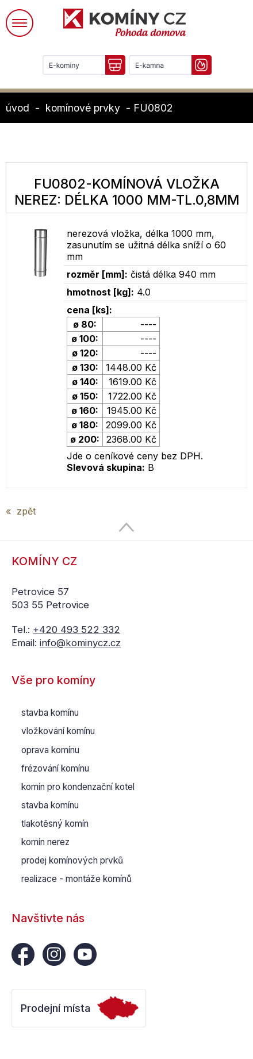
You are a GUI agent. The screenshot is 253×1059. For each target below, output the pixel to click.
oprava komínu (50, 750)
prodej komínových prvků (72, 860)
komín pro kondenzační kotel (78, 786)
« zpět (21, 511)
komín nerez (45, 842)
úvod (17, 108)
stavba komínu (50, 712)
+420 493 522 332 (76, 629)
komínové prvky (82, 108)
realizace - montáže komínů (76, 878)
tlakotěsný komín (55, 823)
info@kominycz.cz (80, 643)
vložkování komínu (58, 731)
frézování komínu (55, 768)
